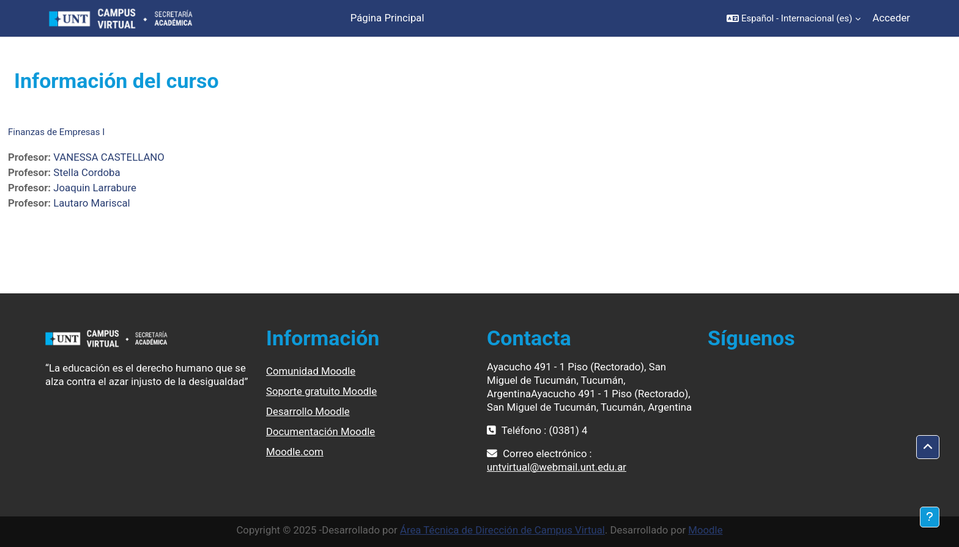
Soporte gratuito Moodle (321, 391)
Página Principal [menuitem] (387, 18)
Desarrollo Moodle (308, 411)
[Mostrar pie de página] (929, 517)
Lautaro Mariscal (91, 203)
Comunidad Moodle (310, 371)
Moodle (705, 530)
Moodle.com (295, 452)
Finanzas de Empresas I (56, 132)
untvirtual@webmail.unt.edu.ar (556, 467)
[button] (793, 18)
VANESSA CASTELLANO (109, 157)
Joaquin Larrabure (94, 188)
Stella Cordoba (86, 172)
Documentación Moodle (320, 431)
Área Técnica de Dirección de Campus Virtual (502, 530)
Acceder (891, 18)
